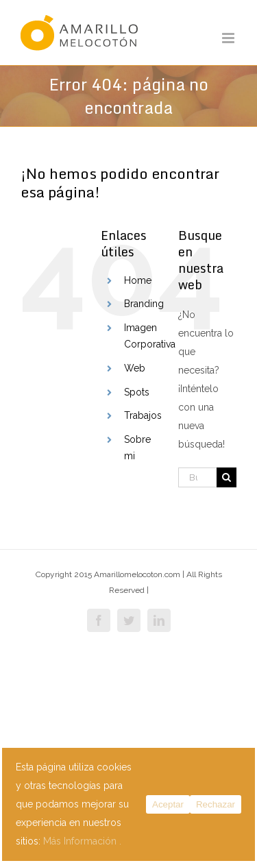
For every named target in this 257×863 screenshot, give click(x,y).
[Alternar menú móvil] (229, 38)
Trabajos (143, 415)
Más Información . (82, 841)
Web (134, 368)
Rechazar (215, 804)
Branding (144, 303)
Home (137, 280)
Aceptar (168, 804)
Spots (136, 392)
